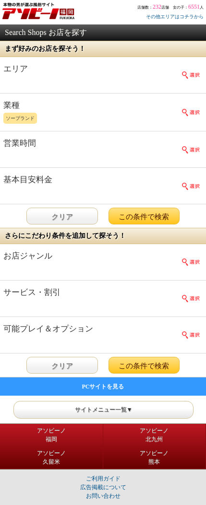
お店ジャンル (27, 255)
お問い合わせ (103, 496)
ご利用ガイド (103, 478)
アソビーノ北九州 (154, 435)
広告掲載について (103, 487)
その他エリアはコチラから (175, 16)
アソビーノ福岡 (51, 435)
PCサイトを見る (103, 386)
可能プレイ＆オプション (48, 328)
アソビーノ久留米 (51, 457)
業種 (93, 113)
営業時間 (19, 143)
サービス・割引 (32, 292)
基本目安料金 (27, 179)
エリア (15, 68)
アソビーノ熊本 (154, 457)
